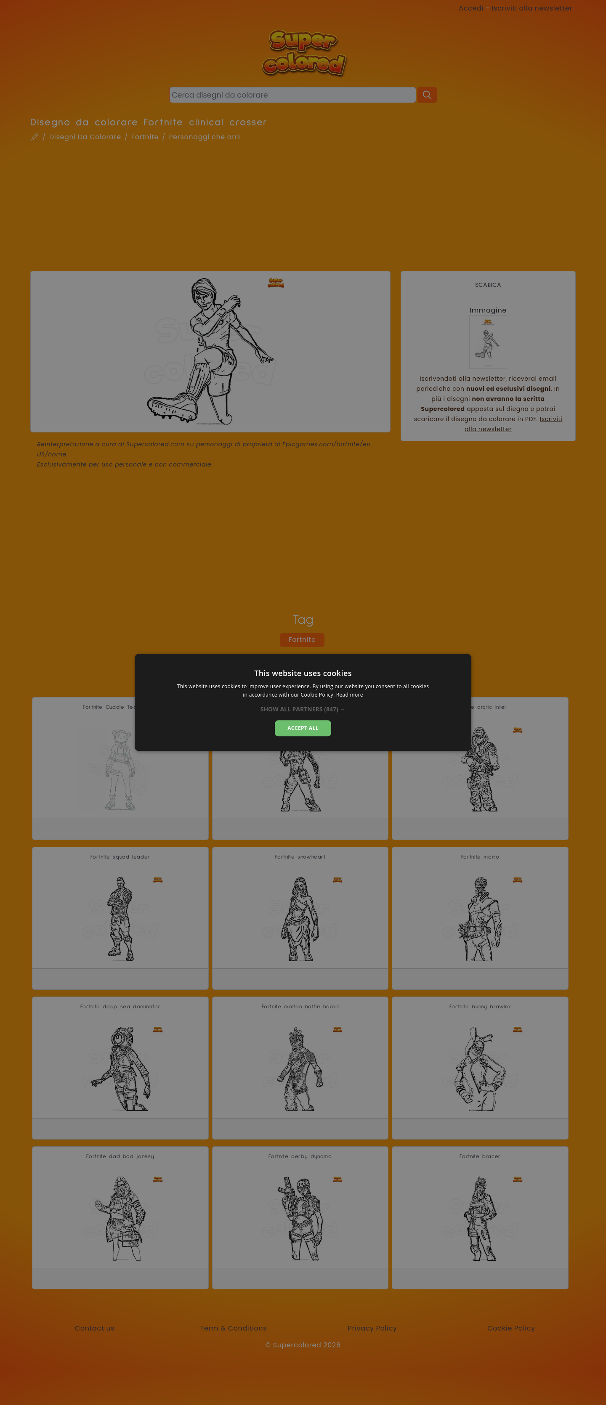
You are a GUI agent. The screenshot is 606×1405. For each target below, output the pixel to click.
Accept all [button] (303, 728)
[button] (303, 709)
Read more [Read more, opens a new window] (349, 695)
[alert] (303, 702)
